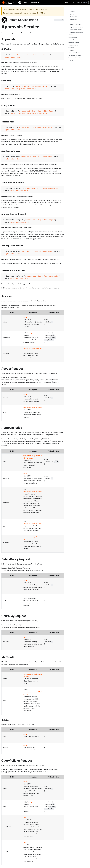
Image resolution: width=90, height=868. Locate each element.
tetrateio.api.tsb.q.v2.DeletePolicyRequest (35, 127)
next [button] (66, 3)
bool (24, 596)
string (25, 317)
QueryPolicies (73, 16)
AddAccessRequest (75, 22)
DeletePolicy (73, 19)
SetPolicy (72, 11)
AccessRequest (72, 37)
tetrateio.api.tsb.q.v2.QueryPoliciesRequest (37, 111)
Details (72, 50)
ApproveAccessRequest (76, 27)
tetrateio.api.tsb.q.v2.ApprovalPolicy (31, 55)
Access (70, 34)
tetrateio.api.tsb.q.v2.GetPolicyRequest (31, 86)
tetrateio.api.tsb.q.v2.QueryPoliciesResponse (28, 113)
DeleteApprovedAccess (76, 32)
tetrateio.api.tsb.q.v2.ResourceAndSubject (41, 188)
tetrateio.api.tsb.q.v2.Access (32, 407)
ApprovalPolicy (72, 40)
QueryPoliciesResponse (74, 55)
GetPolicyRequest (73, 45)
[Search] (82, 2)
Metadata (71, 47)
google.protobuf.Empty (12, 57)
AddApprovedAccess (76, 29)
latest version (34, 13)
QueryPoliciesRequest (74, 52)
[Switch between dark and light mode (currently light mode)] (73, 2)
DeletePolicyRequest (74, 42)
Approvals (71, 9)
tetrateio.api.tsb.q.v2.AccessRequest (36, 157)
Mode (71, 60)
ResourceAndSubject (74, 58)
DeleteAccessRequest (76, 24)
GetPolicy (72, 14)
